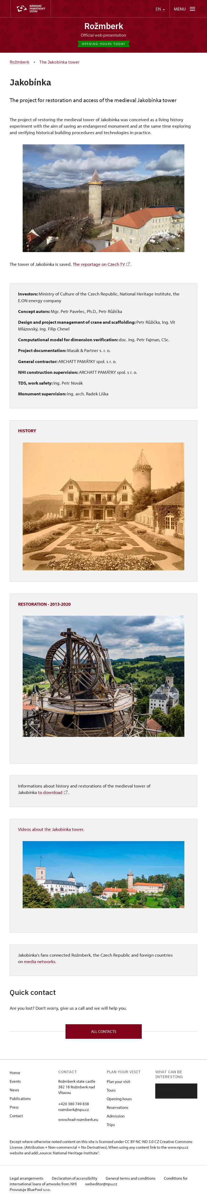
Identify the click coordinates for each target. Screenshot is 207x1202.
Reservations (117, 1107)
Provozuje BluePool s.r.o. (30, 1189)
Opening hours (119, 1098)
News (14, 1089)
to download (53, 792)
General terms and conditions (133, 1178)
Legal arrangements (27, 1178)
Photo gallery (166, 1095)
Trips (111, 1124)
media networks (39, 961)
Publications (20, 1098)
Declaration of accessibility (76, 1178)
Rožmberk (103, 26)
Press (14, 1107)
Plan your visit (118, 1081)
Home (15, 1072)
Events (15, 1081)
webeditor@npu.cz (102, 1183)
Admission (116, 1116)
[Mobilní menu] (185, 9)
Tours (111, 1090)
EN (160, 9)
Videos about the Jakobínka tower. (51, 829)
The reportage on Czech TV (101, 264)
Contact (16, 1115)
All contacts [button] (103, 1030)
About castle (166, 1086)
